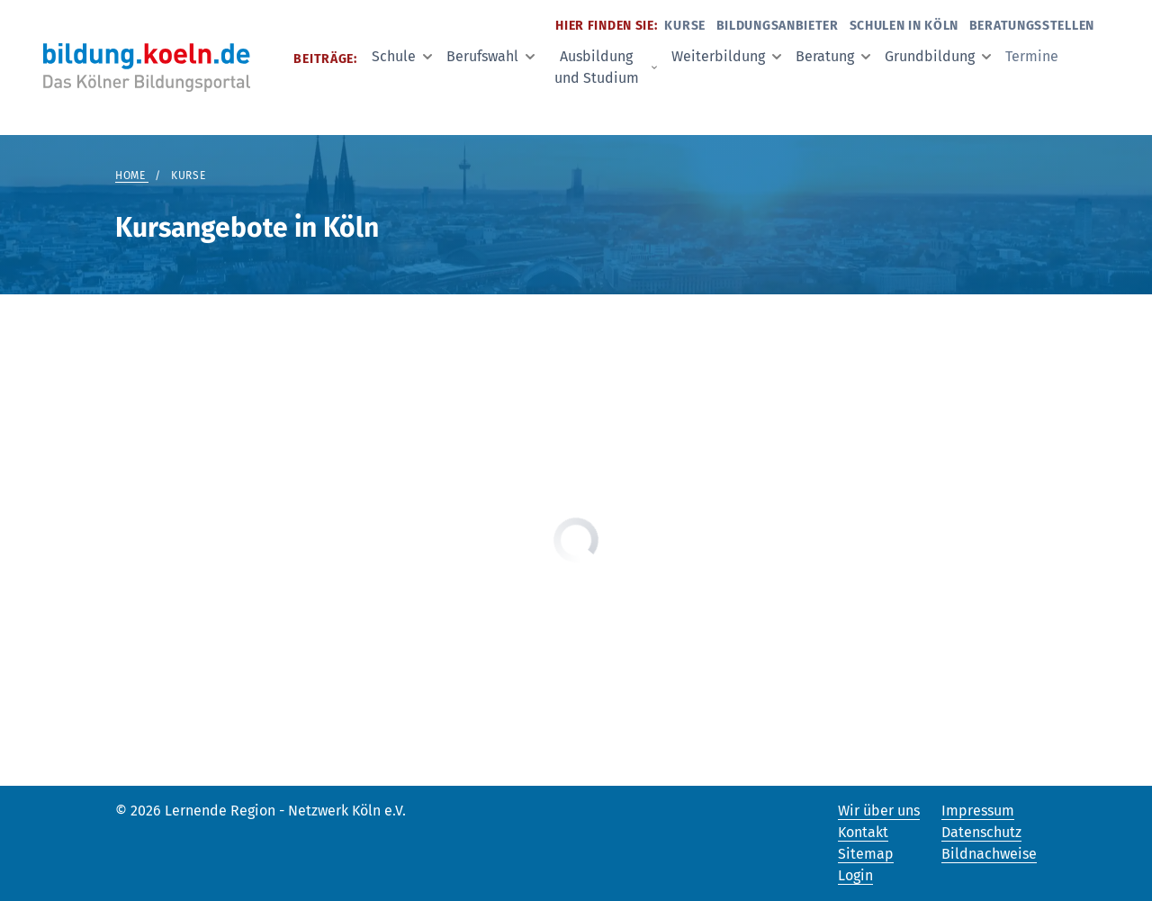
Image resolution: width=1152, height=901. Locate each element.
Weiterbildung (726, 56)
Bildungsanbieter (777, 25)
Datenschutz (981, 832)
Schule (402, 56)
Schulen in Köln (904, 25)
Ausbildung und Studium (605, 67)
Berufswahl (490, 56)
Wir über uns (879, 810)
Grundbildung (938, 56)
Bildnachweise (989, 853)
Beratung (833, 56)
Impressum (977, 810)
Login (855, 875)
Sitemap (866, 853)
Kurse (685, 25)
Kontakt (863, 832)
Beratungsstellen (1031, 25)
